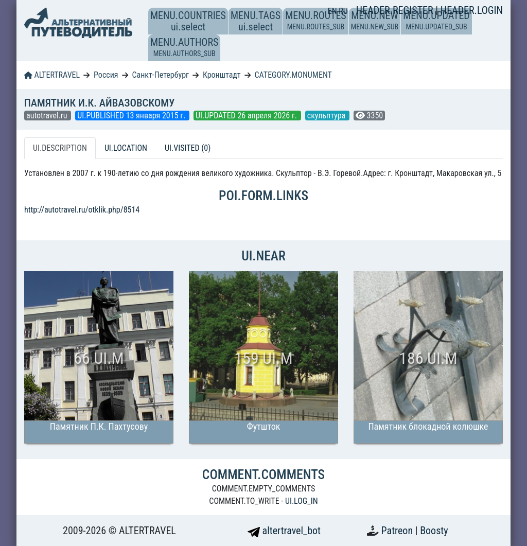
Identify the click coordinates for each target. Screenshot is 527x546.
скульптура (327, 115)
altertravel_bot (284, 530)
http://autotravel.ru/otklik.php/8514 (81, 210)
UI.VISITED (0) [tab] (187, 148)
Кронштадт (222, 75)
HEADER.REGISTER (395, 10)
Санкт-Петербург (160, 75)
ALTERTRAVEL (52, 75)
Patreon (398, 530)
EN (333, 11)
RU (343, 11)
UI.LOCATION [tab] (125, 148)
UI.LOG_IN (301, 501)
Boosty (434, 530)
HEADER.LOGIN (472, 10)
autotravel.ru (47, 115)
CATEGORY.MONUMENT (293, 75)
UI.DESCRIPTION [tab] (60, 148)
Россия (106, 75)
